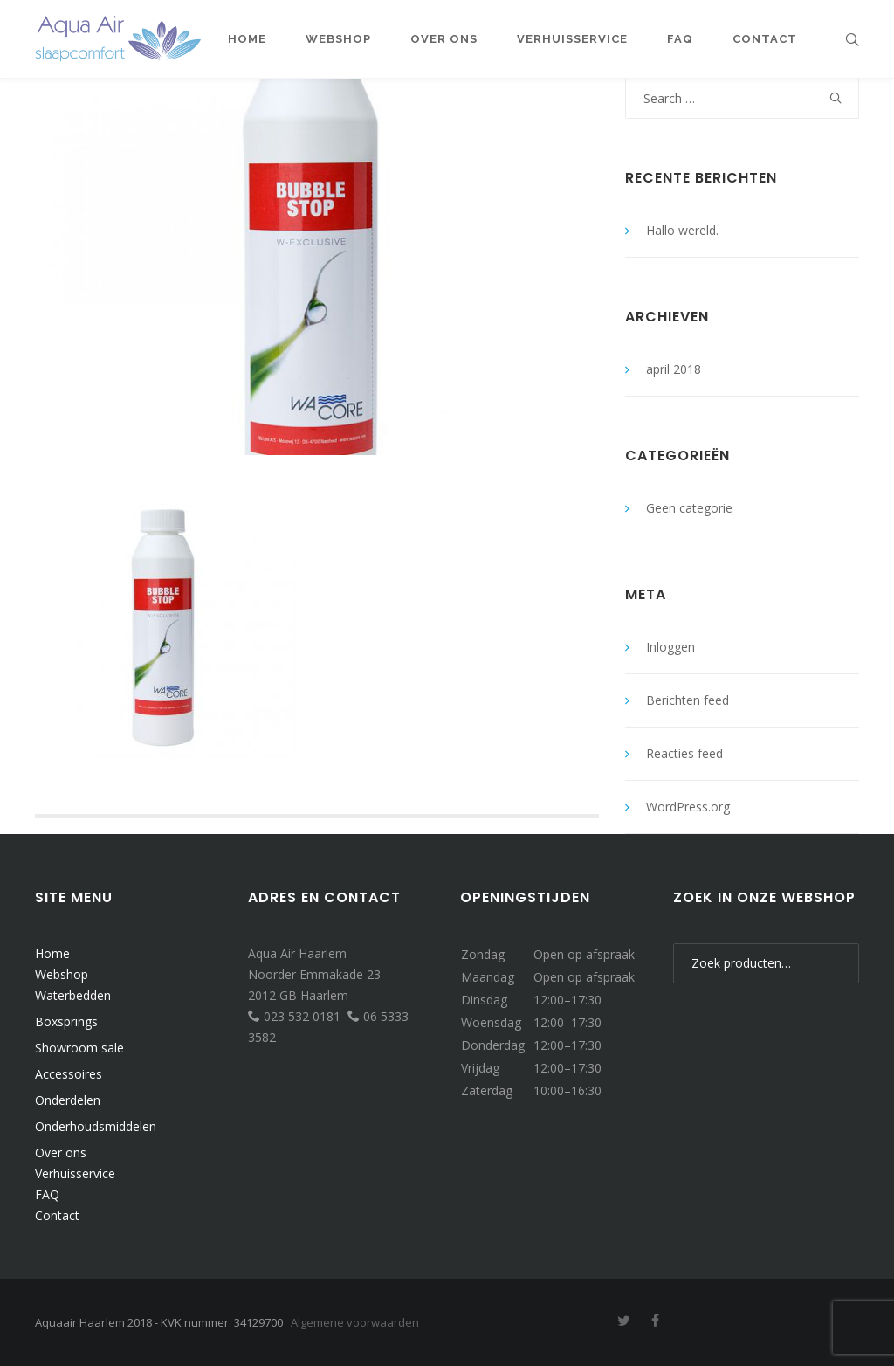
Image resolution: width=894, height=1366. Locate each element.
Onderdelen (67, 1100)
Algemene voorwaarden (355, 1322)
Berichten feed (687, 700)
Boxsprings (66, 1021)
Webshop (61, 974)
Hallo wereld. (682, 230)
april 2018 (673, 369)
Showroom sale (79, 1047)
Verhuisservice (75, 1173)
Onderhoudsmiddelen (95, 1126)
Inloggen (670, 646)
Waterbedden (73, 995)
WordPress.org (688, 806)
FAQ (47, 1194)
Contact (57, 1215)
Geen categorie (689, 508)
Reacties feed (684, 753)
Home (52, 953)
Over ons (60, 1152)
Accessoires (68, 1074)
